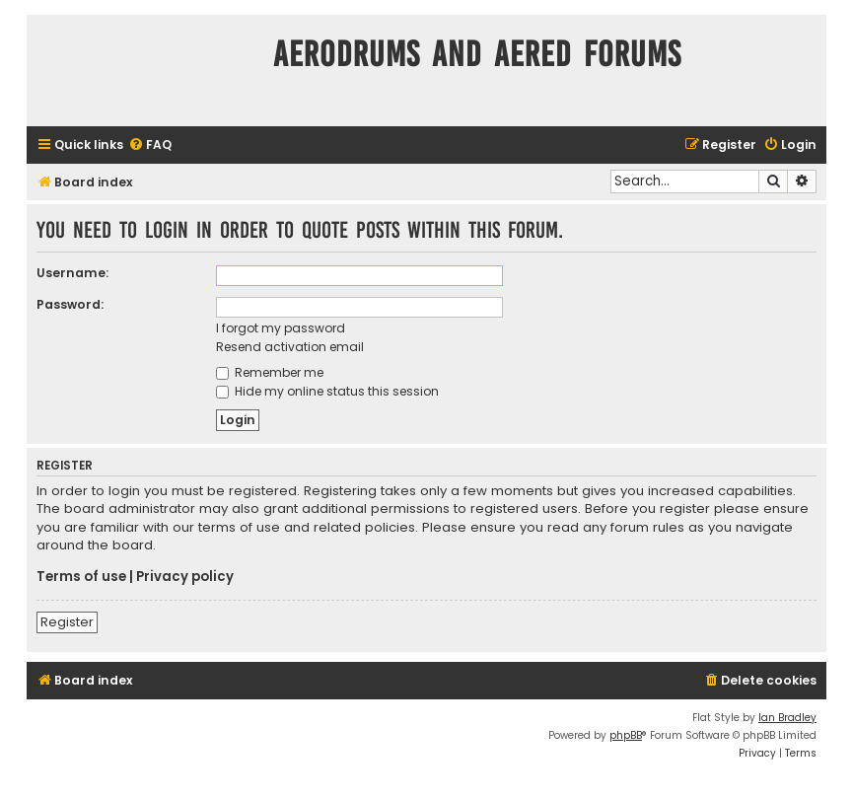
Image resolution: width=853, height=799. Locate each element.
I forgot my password (280, 328)
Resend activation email (290, 346)
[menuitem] (150, 145)
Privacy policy (185, 577)
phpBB (625, 735)
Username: (72, 272)
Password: (70, 304)
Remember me (269, 372)
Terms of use (81, 577)
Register (67, 622)
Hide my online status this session (327, 391)
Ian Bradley (787, 717)
